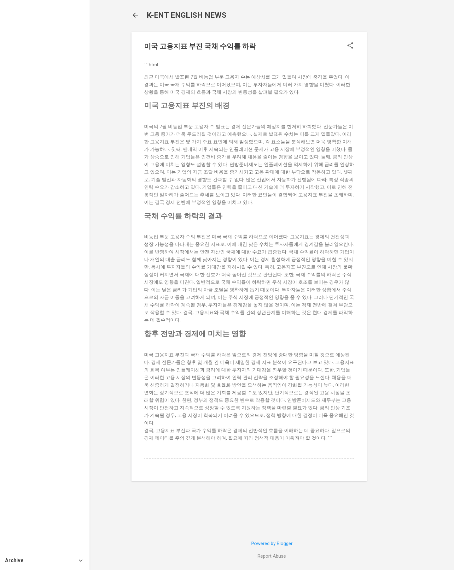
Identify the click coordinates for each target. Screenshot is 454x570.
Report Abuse (272, 556)
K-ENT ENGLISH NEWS (186, 15)
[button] (350, 46)
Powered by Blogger (272, 543)
